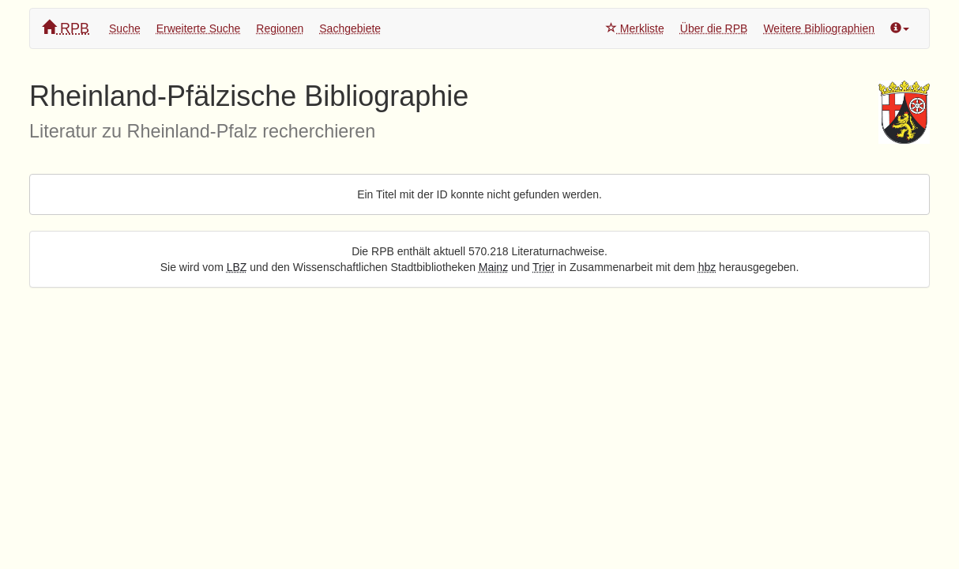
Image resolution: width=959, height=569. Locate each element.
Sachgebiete (350, 28)
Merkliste (635, 28)
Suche (125, 28)
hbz (707, 267)
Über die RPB (714, 28)
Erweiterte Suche (198, 28)
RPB (65, 28)
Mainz (493, 267)
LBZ (237, 267)
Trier (543, 267)
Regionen (279, 28)
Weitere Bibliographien (818, 28)
